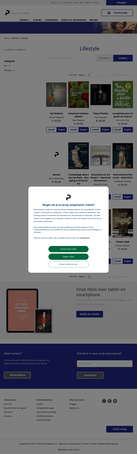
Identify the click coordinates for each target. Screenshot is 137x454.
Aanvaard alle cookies (68, 249)
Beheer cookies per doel (68, 264)
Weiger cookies (68, 257)
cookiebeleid (84, 238)
